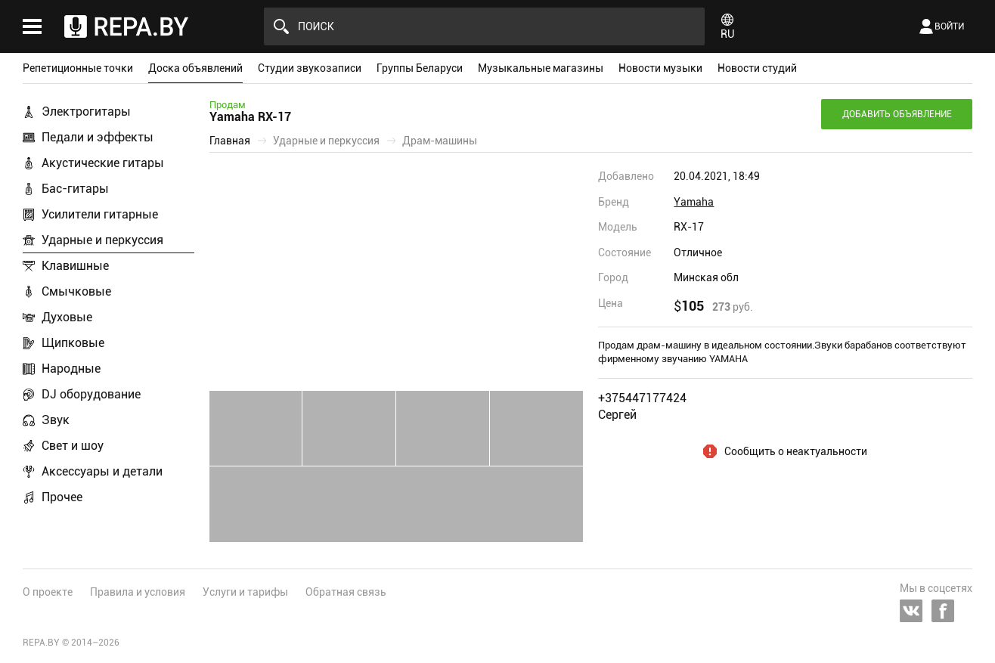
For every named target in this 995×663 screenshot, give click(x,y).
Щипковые (73, 343)
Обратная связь (345, 592)
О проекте (48, 592)
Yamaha (694, 202)
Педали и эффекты (97, 137)
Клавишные (75, 266)
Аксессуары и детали (102, 471)
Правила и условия (137, 592)
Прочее (62, 497)
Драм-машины (439, 141)
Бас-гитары (75, 188)
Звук (56, 420)
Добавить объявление (897, 114)
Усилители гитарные (100, 214)
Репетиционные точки (78, 68)
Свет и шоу (73, 445)
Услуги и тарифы (245, 592)
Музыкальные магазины (540, 68)
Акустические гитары (103, 163)
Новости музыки (660, 68)
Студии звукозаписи (309, 68)
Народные (71, 368)
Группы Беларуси (420, 68)
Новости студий (757, 68)
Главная (229, 141)
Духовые (67, 317)
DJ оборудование (91, 394)
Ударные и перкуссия (102, 240)
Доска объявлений (195, 68)
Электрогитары (86, 111)
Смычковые (76, 291)
